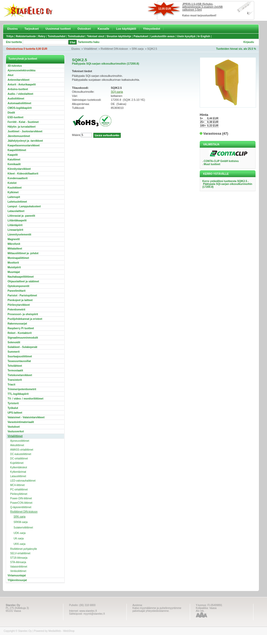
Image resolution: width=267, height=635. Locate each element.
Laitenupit (14, 197)
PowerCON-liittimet (21, 502)
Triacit (11, 384)
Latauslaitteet (16, 211)
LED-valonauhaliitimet (22, 480)
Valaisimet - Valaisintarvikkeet (26, 417)
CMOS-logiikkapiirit (20, 108)
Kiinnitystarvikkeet (19, 168)
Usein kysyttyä (186, 36)
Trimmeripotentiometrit (22, 389)
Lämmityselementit (19, 234)
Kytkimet (13, 192)
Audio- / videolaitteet (20, 93)
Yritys (10, 36)
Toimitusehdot (56, 36)
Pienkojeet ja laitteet (20, 300)
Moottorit (13, 262)
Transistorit (15, 379)
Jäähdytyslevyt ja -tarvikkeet (25, 140)
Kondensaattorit (18, 178)
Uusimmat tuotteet (58, 28)
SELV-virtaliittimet (20, 553)
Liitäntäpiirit (15, 225)
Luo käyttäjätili (126, 28)
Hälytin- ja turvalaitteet (21, 126)
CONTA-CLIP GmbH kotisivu (221, 161)
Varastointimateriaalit (21, 422)
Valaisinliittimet (18, 566)
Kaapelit (13, 154)
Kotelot (12, 183)
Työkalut (13, 408)
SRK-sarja (138, 48)
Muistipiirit (14, 267)
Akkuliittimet (17, 445)
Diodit (11, 112)
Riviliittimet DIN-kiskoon (114, 48)
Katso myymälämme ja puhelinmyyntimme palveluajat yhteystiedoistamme (156, 609)
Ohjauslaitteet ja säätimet (23, 281)
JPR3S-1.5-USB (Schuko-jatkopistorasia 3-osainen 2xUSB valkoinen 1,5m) (202, 7)
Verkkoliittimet (18, 571)
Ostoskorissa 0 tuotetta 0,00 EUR (26, 48)
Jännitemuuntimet (19, 136)
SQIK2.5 (152, 48)
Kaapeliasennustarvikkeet (24, 145)
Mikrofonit (14, 243)
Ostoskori (84, 28)
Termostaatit (15, 370)
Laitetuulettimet (17, 201)
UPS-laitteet (15, 412)
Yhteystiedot (151, 28)
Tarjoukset (32, 28)
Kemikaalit (14, 164)
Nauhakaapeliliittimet (21, 276)
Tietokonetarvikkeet (20, 375)
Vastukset (14, 426)
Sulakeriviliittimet (23, 527)
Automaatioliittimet (19, 103)
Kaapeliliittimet (17, 150)
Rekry (41, 36)
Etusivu (12, 28)
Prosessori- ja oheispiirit (23, 314)
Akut (10, 75)
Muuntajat (14, 272)
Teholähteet (15, 365)
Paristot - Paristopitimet (22, 295)
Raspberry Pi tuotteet (21, 328)
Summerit (14, 351)
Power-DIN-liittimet (21, 498)
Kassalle (103, 28)
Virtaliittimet (90, 48)
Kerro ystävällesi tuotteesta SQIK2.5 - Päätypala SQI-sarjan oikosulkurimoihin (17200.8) (227, 184)
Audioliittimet (16, 98)
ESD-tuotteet (15, 117)
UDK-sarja (20, 533)
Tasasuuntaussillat (19, 361)
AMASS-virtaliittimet (21, 449)
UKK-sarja (20, 544)
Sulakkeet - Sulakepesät (22, 347)
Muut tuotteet (212, 164)
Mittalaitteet (15, 248)
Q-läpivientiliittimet (20, 507)
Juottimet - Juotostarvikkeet (25, 131)
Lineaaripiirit (15, 229)
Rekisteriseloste (26, 36)
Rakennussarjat (17, 323)
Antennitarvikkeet (18, 79)
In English (204, 36)
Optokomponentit (18, 286)
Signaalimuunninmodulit (23, 337)
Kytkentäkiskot (18, 467)
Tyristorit (13, 403)
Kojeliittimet (16, 463)
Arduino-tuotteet (18, 89)
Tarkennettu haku (89, 42)
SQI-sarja (117, 91)
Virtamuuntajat (17, 575)
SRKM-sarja (21, 522)
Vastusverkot (16, 431)
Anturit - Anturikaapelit (22, 84)
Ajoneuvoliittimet (19, 440)
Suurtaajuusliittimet (20, 356)
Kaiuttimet (14, 159)
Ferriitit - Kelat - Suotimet (23, 122)
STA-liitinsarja (18, 562)
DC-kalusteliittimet (20, 454)
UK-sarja (19, 538)
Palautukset (141, 36)
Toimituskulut (76, 36)
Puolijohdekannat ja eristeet (25, 319)
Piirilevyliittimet (18, 494)
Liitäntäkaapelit (17, 220)
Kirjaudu (248, 42)
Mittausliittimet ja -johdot (23, 253)
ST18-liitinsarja (18, 557)
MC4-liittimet (17, 485)
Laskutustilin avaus (162, 36)
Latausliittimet (18, 476)
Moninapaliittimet (18, 258)
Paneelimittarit (17, 290)
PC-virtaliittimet (19, 489)
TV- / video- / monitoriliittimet (25, 398)
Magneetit (14, 239)
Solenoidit (14, 342)
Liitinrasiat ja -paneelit (21, 215)
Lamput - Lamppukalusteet (24, 206)
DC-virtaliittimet (19, 458)
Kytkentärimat (18, 471)
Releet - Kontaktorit (20, 333)
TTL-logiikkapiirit (18, 394)
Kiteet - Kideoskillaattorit (23, 173)
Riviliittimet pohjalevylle (23, 548)
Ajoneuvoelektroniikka (21, 70)
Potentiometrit (16, 309)
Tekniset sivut (95, 36)
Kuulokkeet (15, 187)
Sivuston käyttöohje (118, 36)
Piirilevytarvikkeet (19, 304)
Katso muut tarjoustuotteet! (199, 15)
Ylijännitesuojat (17, 580)
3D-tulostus (15, 65)
